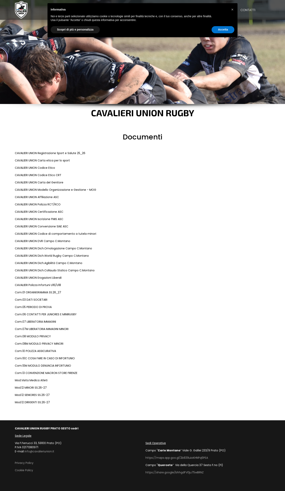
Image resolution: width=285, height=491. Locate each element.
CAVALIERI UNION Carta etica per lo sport (42, 160)
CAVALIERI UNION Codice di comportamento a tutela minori (55, 234)
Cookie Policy (24, 470)
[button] (232, 9)
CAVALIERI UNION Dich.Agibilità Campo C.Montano (48, 263)
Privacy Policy (24, 463)
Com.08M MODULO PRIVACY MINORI (39, 344)
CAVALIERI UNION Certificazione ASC (39, 212)
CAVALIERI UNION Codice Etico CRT (38, 175)
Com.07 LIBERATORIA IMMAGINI (35, 322)
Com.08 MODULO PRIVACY (33, 336)
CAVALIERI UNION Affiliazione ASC (37, 197)
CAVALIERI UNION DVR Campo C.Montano (42, 241)
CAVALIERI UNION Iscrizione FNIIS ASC (39, 219)
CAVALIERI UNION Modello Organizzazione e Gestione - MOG (55, 190)
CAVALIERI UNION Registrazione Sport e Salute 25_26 (50, 153)
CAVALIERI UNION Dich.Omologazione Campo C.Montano (53, 248)
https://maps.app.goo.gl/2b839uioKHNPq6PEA (176, 458)
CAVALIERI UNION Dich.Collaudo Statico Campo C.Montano (55, 270)
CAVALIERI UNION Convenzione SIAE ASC (41, 226)
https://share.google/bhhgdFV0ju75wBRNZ (174, 472)
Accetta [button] (223, 29)
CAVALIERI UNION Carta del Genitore (39, 182)
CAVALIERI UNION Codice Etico (35, 168)
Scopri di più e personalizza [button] (75, 29)
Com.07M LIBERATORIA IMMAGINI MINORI (41, 329)
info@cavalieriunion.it (39, 451)
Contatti (247, 10)
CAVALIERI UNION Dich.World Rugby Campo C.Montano (52, 256)
